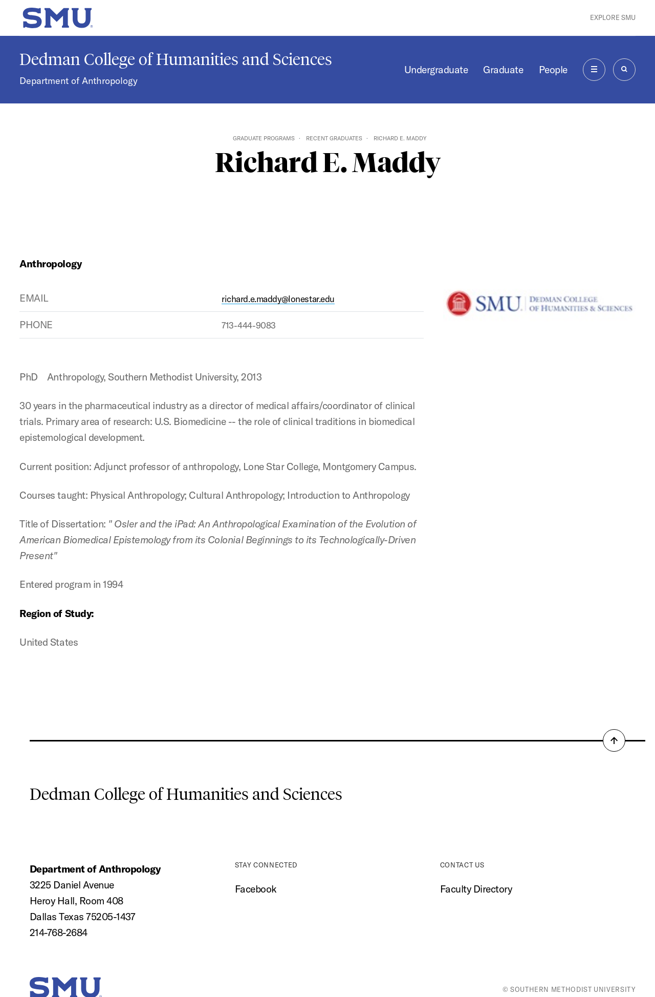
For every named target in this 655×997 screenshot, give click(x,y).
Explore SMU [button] (613, 17)
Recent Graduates (334, 138)
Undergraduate (436, 69)
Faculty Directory (476, 889)
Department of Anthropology (78, 81)
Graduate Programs (264, 138)
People (553, 69)
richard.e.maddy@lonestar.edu (278, 298)
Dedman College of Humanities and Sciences (175, 59)
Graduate (503, 69)
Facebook (256, 889)
